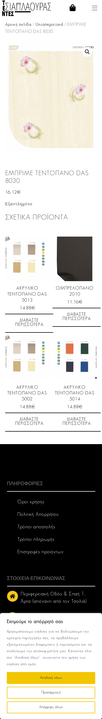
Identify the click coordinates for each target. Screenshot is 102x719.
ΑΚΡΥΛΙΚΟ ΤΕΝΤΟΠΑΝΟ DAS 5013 (27, 294)
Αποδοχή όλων (51, 678)
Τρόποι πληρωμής (35, 539)
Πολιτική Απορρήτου (38, 514)
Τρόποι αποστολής (36, 527)
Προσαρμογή (51, 692)
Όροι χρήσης (30, 502)
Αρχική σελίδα (18, 25)
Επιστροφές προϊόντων (40, 552)
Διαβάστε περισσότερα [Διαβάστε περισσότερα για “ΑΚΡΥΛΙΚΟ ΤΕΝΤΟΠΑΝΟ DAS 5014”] (77, 421)
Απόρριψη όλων (51, 707)
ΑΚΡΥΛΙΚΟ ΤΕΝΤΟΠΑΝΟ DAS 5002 (27, 393)
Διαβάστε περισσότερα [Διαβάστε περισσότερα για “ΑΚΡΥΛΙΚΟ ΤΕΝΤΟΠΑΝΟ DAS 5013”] (29, 322)
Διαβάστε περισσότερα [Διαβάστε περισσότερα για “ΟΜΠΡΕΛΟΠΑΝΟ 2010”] (77, 316)
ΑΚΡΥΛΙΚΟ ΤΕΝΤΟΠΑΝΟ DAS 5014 (75, 393)
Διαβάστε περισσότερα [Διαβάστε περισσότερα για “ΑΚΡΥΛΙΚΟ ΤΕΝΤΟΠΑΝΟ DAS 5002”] (29, 421)
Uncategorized (49, 25)
